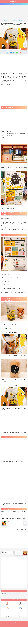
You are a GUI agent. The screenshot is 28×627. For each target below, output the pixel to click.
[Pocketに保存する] (20, 52)
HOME (14, 622)
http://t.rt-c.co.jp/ (9, 142)
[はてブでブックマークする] (14, 52)
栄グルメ (7, 608)
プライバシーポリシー (14, 624)
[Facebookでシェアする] (11, 52)
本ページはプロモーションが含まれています (14, 3)
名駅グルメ (20, 604)
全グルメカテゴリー (7, 604)
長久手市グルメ (7, 616)
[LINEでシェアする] (17, 52)
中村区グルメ (7, 611)
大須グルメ (20, 608)
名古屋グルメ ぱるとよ (14, 1)
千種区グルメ (20, 611)
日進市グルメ (20, 616)
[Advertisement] (14, 13)
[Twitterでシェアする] (7, 52)
